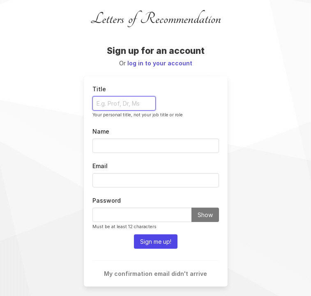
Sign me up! (155, 241)
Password (106, 200)
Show (205, 214)
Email (100, 165)
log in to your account (159, 63)
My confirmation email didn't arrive (155, 273)
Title (99, 89)
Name (100, 131)
